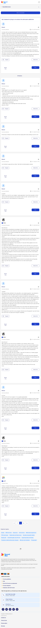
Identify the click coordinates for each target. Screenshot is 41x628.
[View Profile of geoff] (4, 481)
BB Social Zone (9, 532)
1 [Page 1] (17, 523)
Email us (8, 604)
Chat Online (9, 599)
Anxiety (2, 532)
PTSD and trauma (4, 535)
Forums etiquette (7, 585)
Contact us (3, 617)
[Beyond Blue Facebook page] (3, 609)
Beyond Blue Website (7, 554)
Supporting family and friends (27, 537)
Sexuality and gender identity (28, 535)
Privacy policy (4, 623)
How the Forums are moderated (10, 583)
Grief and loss (22, 532)
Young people (34, 540)
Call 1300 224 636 (10, 594)
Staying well (3, 537)
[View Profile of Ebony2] (3, 27)
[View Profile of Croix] (4, 222)
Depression (15, 532)
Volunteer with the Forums (9, 587)
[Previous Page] (14, 523)
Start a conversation (20, 12)
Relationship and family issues (15, 535)
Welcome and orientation (25, 540)
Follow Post (35, 59)
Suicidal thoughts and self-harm (14, 537)
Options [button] (38, 27)
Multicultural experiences (31, 532)
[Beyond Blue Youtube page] (6, 609)
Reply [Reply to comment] (35, 116)
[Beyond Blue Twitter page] (13, 609)
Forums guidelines (7, 579)
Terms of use (4, 620)
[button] (3, 59)
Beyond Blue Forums (5, 2)
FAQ (4, 581)
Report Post (5, 68)
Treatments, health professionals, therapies (9, 540)
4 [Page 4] (23, 523)
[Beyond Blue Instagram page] (10, 609)
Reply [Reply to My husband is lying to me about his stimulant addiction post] (35, 67)
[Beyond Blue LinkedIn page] (17, 609)
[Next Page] (27, 523)
